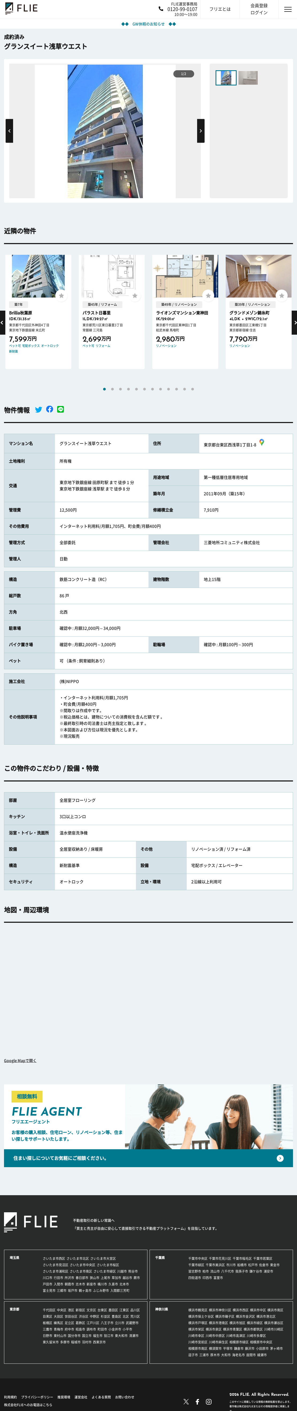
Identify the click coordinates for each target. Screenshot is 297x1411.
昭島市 (80, 1329)
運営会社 (81, 1397)
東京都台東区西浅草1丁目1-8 (235, 445)
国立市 (87, 1335)
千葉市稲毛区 (242, 1258)
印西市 (207, 1277)
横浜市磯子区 (225, 1316)
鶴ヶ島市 (85, 1290)
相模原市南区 (198, 1348)
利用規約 (10, 1397)
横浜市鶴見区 (198, 1310)
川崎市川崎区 (273, 1329)
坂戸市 (72, 1290)
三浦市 (204, 1355)
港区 (71, 1310)
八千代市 (227, 1271)
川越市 (122, 1271)
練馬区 (58, 1322)
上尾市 (105, 1277)
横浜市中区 (258, 1310)
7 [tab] (152, 389)
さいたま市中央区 (82, 1265)
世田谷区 (71, 1316)
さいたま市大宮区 (103, 1258)
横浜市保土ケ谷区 (201, 1316)
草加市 (116, 1277)
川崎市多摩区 (256, 1335)
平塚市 (228, 1348)
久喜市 (113, 1284)
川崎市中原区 (215, 1335)
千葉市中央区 (198, 1258)
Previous (9, 131)
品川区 (135, 1310)
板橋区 (47, 1322)
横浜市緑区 (255, 1322)
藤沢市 (250, 1348)
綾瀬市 (262, 1355)
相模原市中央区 (261, 1342)
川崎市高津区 (235, 1335)
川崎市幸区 (196, 1335)
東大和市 (121, 1335)
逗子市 (193, 1355)
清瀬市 (134, 1335)
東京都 (14, 1309)
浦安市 (268, 1271)
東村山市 (60, 1335)
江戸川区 (93, 1322)
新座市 (91, 1284)
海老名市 (238, 1355)
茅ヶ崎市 (276, 1348)
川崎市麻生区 (218, 1342)
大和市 (226, 1355)
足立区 (69, 1322)
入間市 (58, 1284)
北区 (126, 1316)
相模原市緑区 (239, 1342)
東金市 (275, 1265)
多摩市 (65, 1342)
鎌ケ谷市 (255, 1271)
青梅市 (58, 1329)
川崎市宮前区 (198, 1342)
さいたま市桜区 (108, 1265)
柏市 (205, 1271)
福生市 (98, 1335)
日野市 (47, 1335)
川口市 (47, 1277)
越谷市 (127, 1277)
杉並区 (105, 1316)
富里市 (218, 1277)
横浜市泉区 (214, 1329)
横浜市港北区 (266, 1316)
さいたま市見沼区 (55, 1265)
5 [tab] (136, 389)
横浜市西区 (241, 1310)
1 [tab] (104, 389)
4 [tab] (128, 389)
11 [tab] (184, 389)
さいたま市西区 (54, 1258)
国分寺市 (74, 1335)
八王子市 (107, 1322)
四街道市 (194, 1277)
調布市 (91, 1329)
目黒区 (47, 1316)
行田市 (58, 1277)
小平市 (127, 1329)
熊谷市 (133, 1271)
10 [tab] (176, 389)
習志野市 (194, 1271)
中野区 (94, 1316)
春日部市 (82, 1277)
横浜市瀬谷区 (273, 1322)
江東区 (124, 1310)
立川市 (119, 1322)
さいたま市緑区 (104, 1271)
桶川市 (102, 1284)
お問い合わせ (124, 1397)
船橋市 (242, 1265)
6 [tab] (144, 389)
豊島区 (116, 1316)
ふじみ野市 (101, 1290)
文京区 (91, 1310)
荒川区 (135, 1316)
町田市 (102, 1329)
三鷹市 (47, 1329)
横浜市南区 (275, 1310)
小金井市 (114, 1329)
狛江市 (109, 1335)
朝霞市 (69, 1284)
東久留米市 (51, 1342)
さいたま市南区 (81, 1271)
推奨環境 (63, 1397)
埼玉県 (14, 1257)
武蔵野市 (132, 1322)
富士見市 (49, 1290)
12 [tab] (192, 389)
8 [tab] (160, 389)
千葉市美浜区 (215, 1265)
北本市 (124, 1284)
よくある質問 (101, 1397)
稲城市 (76, 1342)
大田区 (58, 1316)
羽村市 (87, 1342)
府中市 (69, 1329)
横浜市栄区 (196, 1329)
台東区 (102, 1310)
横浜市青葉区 (232, 1329)
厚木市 (215, 1355)
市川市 (231, 1265)
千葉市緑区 (196, 1265)
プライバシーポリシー (37, 1397)
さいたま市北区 (78, 1258)
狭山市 (94, 1277)
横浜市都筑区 (253, 1329)
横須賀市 (215, 1348)
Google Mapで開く (20, 1060)
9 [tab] (168, 389)
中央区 (62, 1310)
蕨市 (137, 1277)
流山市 (215, 1271)
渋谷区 (83, 1316)
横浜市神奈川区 (220, 1310)
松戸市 (253, 1265)
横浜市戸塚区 (198, 1322)
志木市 (80, 1284)
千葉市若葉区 (262, 1258)
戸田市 (47, 1284)
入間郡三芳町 (120, 1290)
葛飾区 (80, 1322)
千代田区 (49, 1310)
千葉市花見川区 (220, 1258)
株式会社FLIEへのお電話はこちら (28, 1404)
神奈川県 (161, 1309)
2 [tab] (112, 389)
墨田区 (113, 1310)
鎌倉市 (239, 1348)
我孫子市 (241, 1271)
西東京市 (99, 1342)
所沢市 (69, 1277)
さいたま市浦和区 (55, 1271)
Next (201, 131)
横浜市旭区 (237, 1322)
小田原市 (262, 1348)
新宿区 (80, 1310)
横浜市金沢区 (245, 1316)
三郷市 (62, 1290)
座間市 (251, 1355)
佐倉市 (264, 1265)
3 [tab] (120, 389)
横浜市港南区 (218, 1322)
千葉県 (160, 1257)
